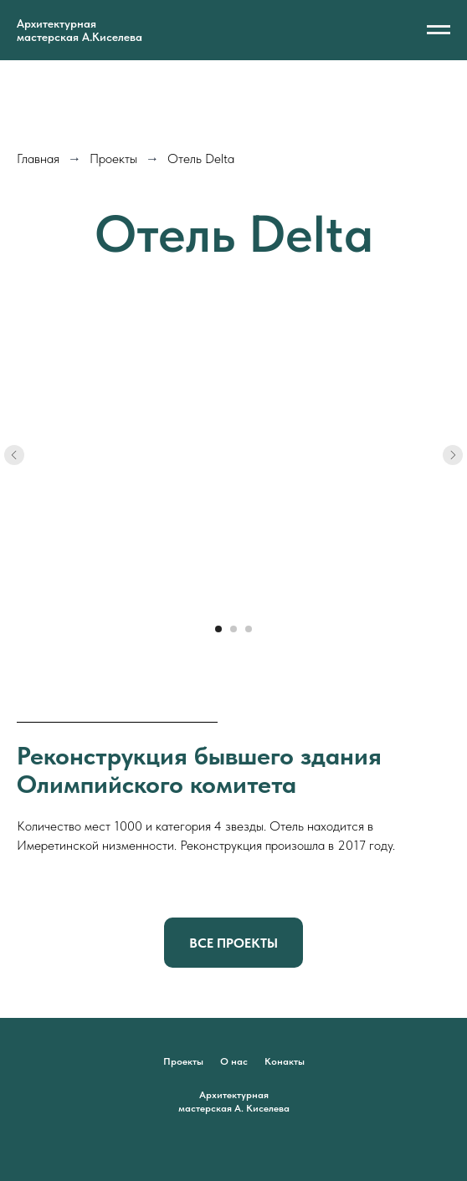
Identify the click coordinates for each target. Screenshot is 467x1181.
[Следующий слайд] (453, 455)
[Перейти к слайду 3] (248, 629)
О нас (234, 1061)
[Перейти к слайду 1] (218, 629)
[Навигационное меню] (438, 30)
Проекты (113, 158)
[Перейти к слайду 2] (233, 629)
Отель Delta (200, 158)
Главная (38, 158)
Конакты (284, 1061)
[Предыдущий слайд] (14, 455)
